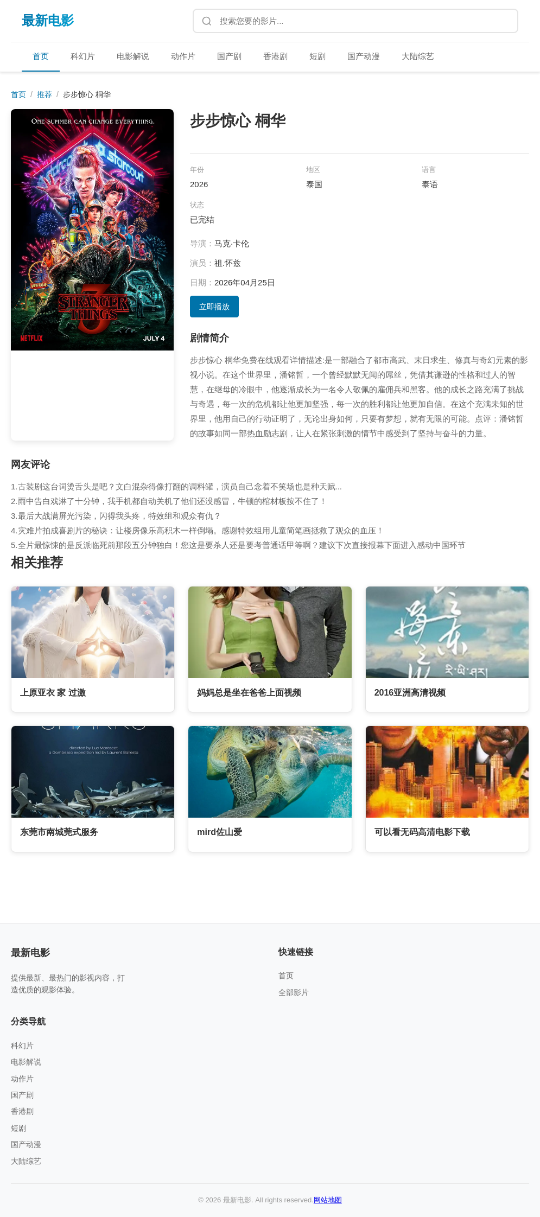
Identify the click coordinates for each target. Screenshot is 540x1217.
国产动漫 (363, 56)
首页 (41, 56)
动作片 (183, 56)
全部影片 (293, 992)
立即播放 (214, 306)
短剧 (317, 56)
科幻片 (83, 56)
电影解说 (133, 56)
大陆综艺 (418, 56)
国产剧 (229, 56)
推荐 (44, 94)
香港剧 (275, 56)
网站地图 (328, 1200)
